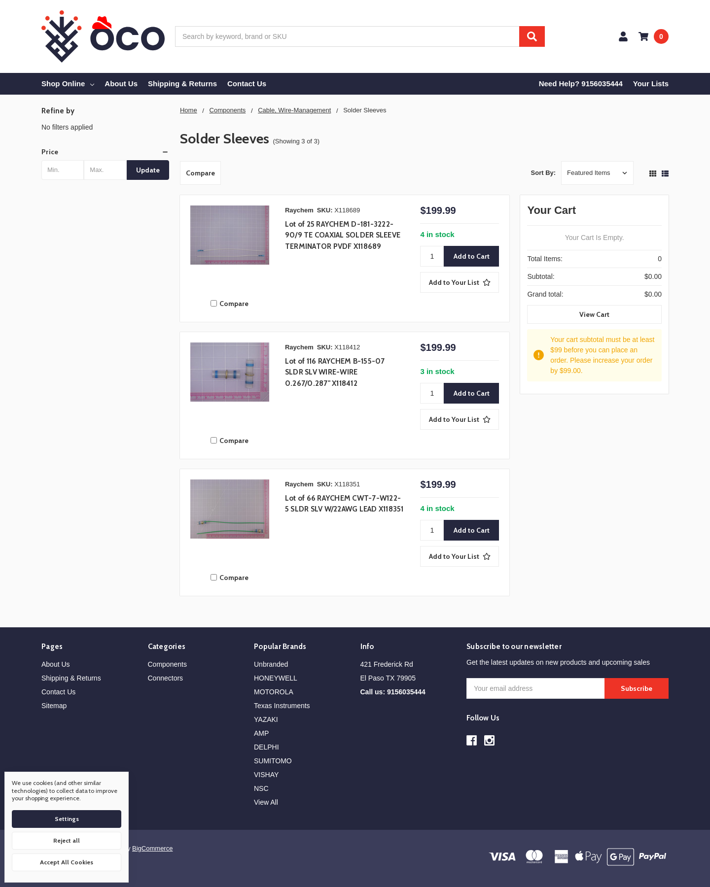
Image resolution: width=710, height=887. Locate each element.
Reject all (66, 840)
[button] (105, 152)
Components (167, 664)
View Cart (594, 314)
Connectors (165, 678)
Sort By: (543, 172)
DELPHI (266, 747)
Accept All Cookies (66, 862)
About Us (121, 83)
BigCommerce (152, 848)
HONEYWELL (275, 678)
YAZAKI (266, 719)
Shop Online (67, 83)
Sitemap (54, 706)
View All (266, 802)
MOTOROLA (273, 692)
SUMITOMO (273, 761)
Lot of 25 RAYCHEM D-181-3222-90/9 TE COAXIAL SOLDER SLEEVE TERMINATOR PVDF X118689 (342, 235)
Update (148, 170)
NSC (261, 788)
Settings (67, 818)
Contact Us (246, 83)
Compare (200, 173)
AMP (261, 733)
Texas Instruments (282, 706)
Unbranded (271, 664)
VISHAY (266, 775)
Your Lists (651, 83)
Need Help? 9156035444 (581, 83)
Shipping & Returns (182, 83)
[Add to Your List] (459, 282)
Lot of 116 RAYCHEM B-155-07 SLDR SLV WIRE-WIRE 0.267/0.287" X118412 (335, 372)
